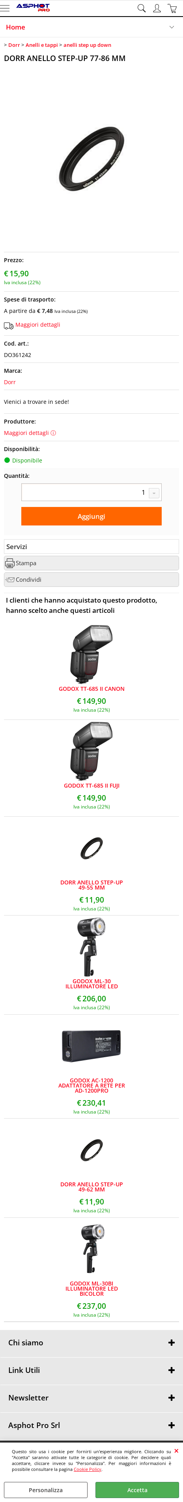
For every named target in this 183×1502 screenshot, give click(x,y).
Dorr (10, 382)
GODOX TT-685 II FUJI (92, 785)
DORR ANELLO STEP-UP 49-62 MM (91, 1187)
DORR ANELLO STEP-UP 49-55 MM (91, 885)
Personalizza (46, 1490)
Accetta (137, 1490)
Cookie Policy (87, 1469)
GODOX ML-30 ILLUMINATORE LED (91, 984)
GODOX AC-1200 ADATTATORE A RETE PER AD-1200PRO (91, 1085)
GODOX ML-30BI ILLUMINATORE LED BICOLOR (91, 1288)
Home (15, 26)
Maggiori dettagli (37, 324)
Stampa (26, 563)
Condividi (28, 579)
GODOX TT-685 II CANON (92, 688)
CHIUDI (176, 1450)
